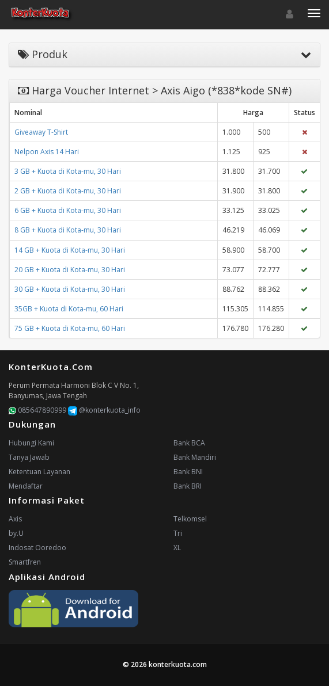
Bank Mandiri (194, 457)
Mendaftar (26, 486)
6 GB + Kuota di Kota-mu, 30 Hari (67, 210)
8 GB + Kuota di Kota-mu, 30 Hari (67, 230)
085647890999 (37, 410)
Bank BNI (188, 472)
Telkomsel (190, 519)
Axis (15, 519)
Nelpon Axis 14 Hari (46, 152)
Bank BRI (187, 486)
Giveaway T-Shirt (41, 132)
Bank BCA (189, 443)
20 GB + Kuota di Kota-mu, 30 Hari (69, 270)
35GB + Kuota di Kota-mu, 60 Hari (68, 309)
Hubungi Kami (31, 443)
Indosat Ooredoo (37, 547)
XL (177, 547)
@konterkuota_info (104, 410)
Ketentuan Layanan (39, 472)
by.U (16, 533)
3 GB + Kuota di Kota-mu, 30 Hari (67, 171)
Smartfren (25, 562)
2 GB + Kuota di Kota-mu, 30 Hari (67, 191)
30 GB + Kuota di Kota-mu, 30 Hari (69, 289)
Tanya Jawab (29, 457)
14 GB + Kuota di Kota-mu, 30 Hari (69, 250)
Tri (177, 533)
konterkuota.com (178, 664)
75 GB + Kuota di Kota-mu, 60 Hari (69, 328)
